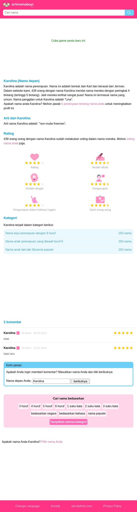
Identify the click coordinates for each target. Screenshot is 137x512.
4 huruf (35, 406)
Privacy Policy (112, 506)
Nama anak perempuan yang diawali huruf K (68, 241)
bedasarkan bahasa (72, 413)
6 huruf (59, 406)
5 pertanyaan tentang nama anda (82, 103)
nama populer (97, 413)
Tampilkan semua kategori (68, 421)
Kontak (55, 506)
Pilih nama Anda (52, 441)
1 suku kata (74, 406)
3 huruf (23, 406)
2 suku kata (92, 406)
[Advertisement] (68, 28)
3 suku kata (110, 406)
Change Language (28, 506)
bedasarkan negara (43, 413)
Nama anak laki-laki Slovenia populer (68, 250)
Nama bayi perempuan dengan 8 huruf (68, 233)
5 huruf (47, 406)
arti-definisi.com (82, 506)
